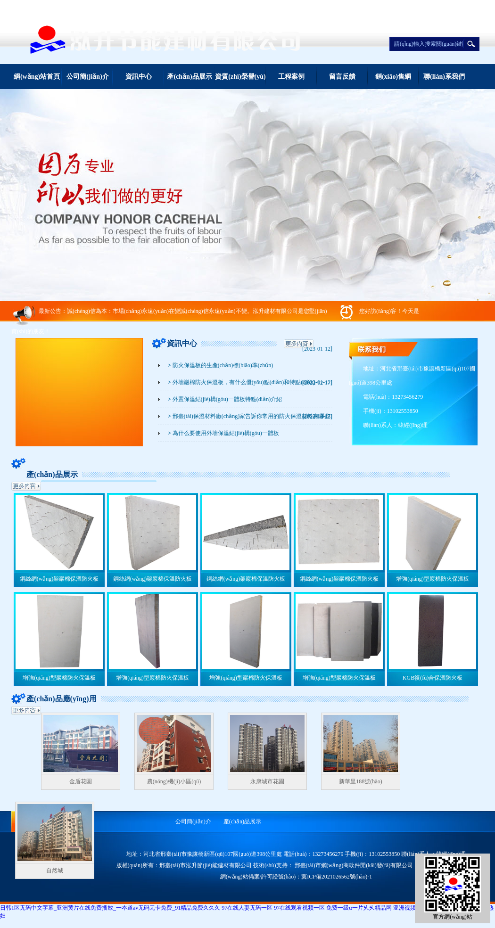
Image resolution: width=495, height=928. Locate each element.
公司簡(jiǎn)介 (87, 76)
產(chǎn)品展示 (189, 76)
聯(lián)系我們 (444, 76)
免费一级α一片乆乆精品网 (358, 907)
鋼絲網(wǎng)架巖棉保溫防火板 (59, 578)
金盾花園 (80, 781)
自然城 (54, 870)
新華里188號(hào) (360, 781)
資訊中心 (138, 76)
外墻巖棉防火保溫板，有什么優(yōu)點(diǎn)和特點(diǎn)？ (241, 382)
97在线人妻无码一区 (247, 907)
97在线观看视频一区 (299, 907)
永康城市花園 (267, 781)
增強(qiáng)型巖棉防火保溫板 (432, 578)
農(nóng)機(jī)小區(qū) (174, 781)
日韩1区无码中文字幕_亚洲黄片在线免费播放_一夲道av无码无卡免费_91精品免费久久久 (110, 907)
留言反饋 (342, 76)
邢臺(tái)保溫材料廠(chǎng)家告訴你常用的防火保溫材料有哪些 (249, 416)
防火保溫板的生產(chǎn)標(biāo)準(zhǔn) (220, 365)
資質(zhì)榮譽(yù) (240, 76)
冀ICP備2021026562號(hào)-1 (336, 876)
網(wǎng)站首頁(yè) (37, 81)
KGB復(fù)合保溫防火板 (432, 677)
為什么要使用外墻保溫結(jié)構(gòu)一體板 (223, 433)
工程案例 (291, 76)
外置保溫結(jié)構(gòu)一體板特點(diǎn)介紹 (225, 399)
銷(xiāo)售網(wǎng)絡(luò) (393, 81)
